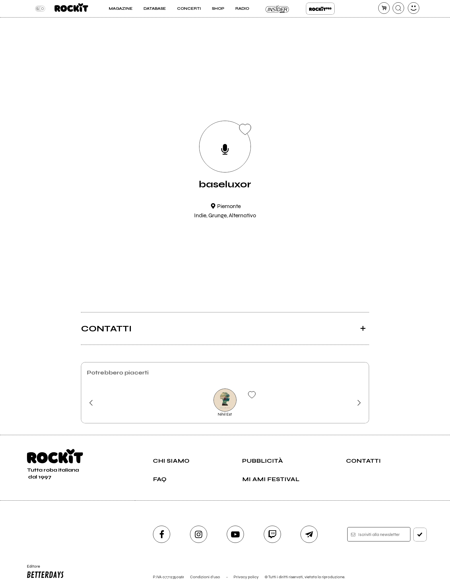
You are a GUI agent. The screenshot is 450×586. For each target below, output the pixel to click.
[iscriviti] (420, 534)
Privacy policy (246, 577)
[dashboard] (413, 8)
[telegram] (309, 534)
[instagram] (198, 534)
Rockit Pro (320, 9)
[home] (71, 8)
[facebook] (161, 534)
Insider (277, 8)
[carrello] (384, 8)
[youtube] (235, 534)
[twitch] (272, 534)
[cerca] (398, 8)
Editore (43, 572)
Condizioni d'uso (205, 577)
